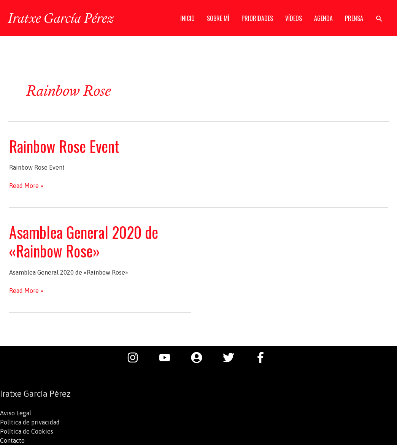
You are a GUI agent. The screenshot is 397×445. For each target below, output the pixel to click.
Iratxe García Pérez (61, 17)
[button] (379, 18)
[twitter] (232, 357)
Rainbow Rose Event (64, 146)
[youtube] (168, 357)
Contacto (12, 440)
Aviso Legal (15, 413)
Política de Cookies (26, 431)
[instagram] (136, 357)
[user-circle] (200, 357)
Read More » (26, 185)
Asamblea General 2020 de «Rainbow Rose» (83, 241)
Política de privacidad (30, 422)
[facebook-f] (262, 357)
